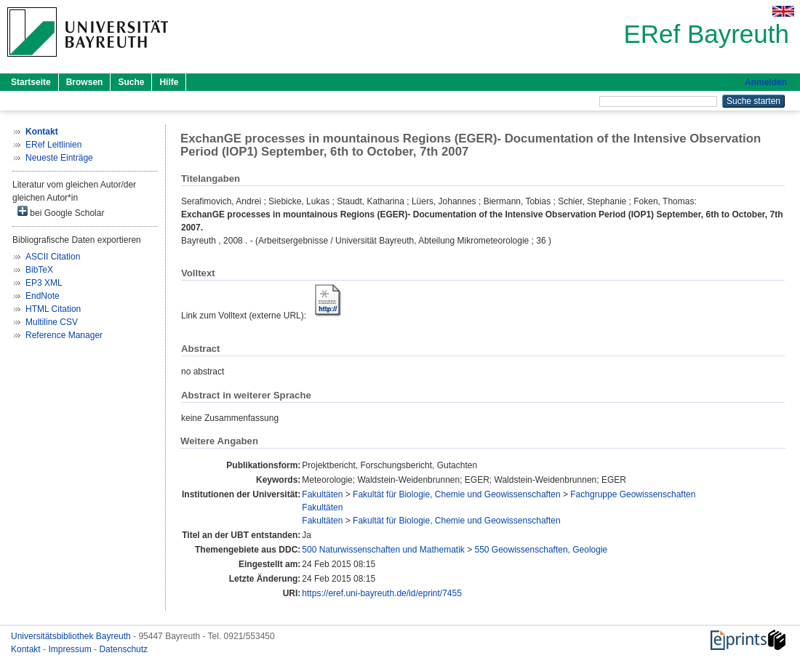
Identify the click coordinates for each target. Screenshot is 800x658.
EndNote (42, 296)
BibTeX (39, 270)
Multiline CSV (51, 322)
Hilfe (168, 82)
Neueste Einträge (59, 158)
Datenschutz (123, 649)
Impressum (71, 649)
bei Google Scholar (60, 212)
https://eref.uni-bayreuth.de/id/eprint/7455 (381, 593)
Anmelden (766, 82)
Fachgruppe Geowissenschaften (632, 494)
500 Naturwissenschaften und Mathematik (383, 550)
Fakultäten (322, 494)
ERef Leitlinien (53, 145)
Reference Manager (64, 335)
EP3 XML (44, 283)
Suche (131, 82)
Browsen (84, 82)
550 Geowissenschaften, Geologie (541, 550)
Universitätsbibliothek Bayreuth (72, 636)
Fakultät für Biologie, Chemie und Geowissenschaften (457, 494)
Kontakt (27, 649)
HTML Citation (53, 309)
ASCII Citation (52, 257)
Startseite (31, 82)
